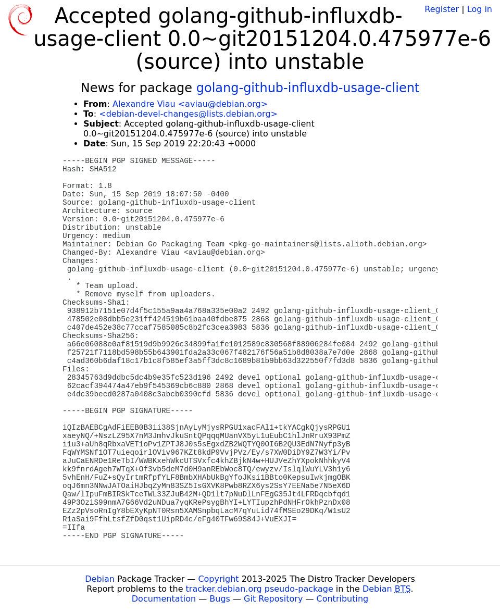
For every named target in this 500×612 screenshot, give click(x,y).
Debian (100, 579)
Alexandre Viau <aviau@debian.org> (190, 104)
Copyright (218, 579)
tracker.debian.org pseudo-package (259, 589)
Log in (479, 9)
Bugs (219, 599)
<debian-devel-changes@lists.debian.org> (188, 114)
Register (441, 9)
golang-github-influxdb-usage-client (308, 88)
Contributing (343, 599)
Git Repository (273, 599)
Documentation (164, 599)
